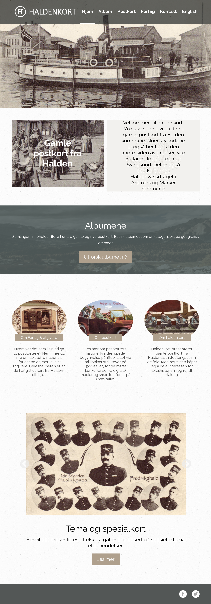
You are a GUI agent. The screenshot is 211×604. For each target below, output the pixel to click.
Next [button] (186, 464)
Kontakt (168, 11)
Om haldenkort (172, 337)
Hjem (87, 11)
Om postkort (105, 337)
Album (105, 11)
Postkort (126, 11)
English (189, 11)
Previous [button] (24, 464)
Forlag (148, 11)
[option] (106, 464)
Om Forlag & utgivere (39, 337)
